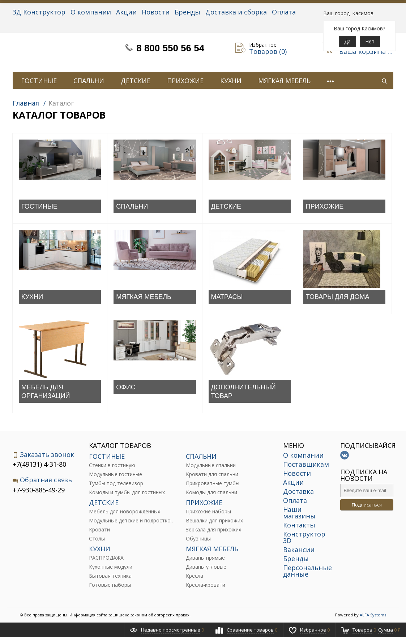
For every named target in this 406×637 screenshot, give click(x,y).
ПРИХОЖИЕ (185, 80)
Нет (370, 41)
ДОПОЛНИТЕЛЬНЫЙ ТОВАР (243, 391)
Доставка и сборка (236, 12)
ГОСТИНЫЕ (39, 80)
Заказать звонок (43, 454)
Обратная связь (42, 479)
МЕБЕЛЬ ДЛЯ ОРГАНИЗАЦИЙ (45, 391)
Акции (126, 12)
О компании (90, 12)
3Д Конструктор (39, 12)
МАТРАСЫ (227, 296)
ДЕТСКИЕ (135, 80)
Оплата (284, 12)
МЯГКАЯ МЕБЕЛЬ (284, 80)
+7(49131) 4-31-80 (39, 464)
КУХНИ (231, 80)
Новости (156, 12)
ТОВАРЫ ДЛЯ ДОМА (337, 296)
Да (347, 41)
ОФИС (126, 387)
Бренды (187, 12)
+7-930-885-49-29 (39, 490)
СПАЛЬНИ (88, 80)
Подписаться (367, 504)
